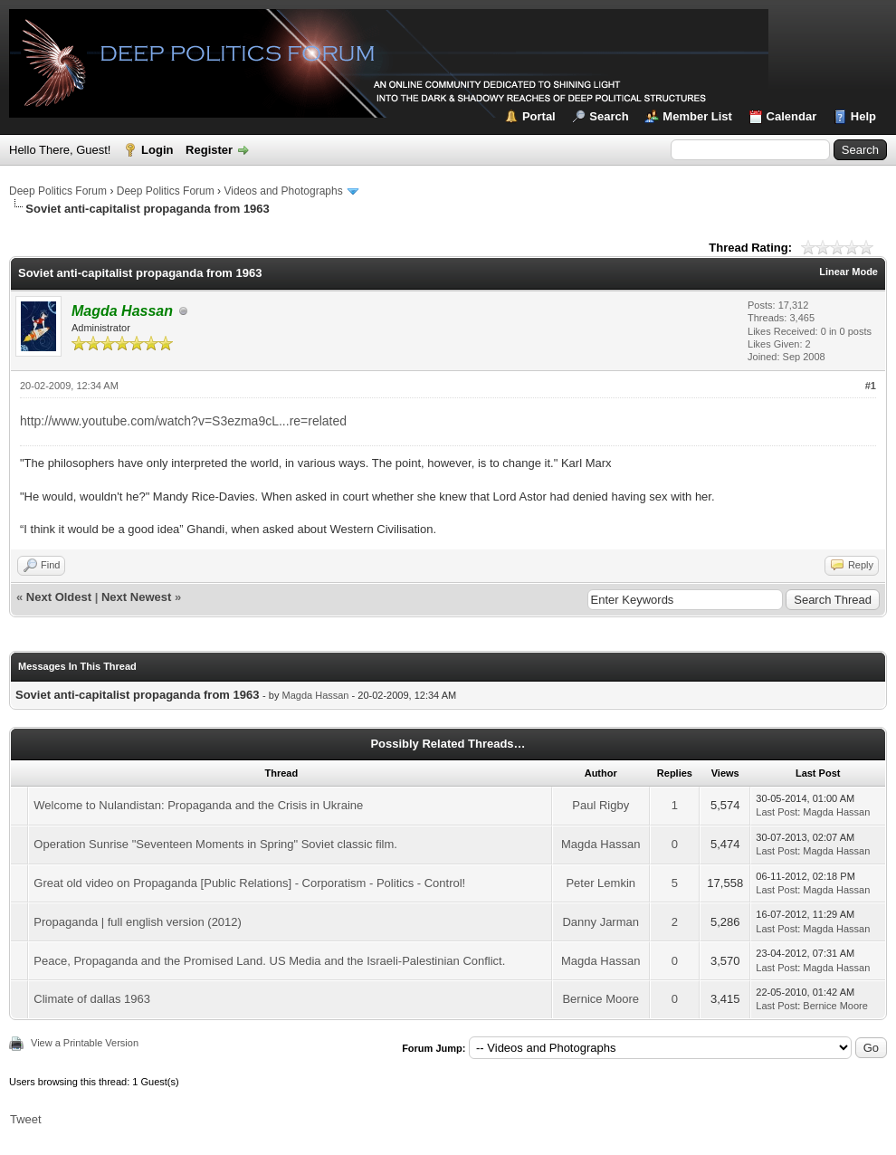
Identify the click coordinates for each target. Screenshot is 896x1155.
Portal (539, 116)
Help (863, 116)
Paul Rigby (600, 805)
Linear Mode (848, 271)
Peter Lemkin (600, 883)
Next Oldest (58, 597)
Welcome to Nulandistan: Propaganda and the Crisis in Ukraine (198, 805)
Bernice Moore (600, 999)
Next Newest (136, 597)
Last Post (776, 812)
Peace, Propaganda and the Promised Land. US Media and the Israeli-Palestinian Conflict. (269, 961)
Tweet (26, 1119)
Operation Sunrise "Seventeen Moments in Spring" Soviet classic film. (215, 844)
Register (209, 150)
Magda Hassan (315, 695)
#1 (870, 385)
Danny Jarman (600, 922)
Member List (697, 116)
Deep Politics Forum (58, 191)
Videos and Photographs (283, 191)
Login (157, 150)
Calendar (792, 116)
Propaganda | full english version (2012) (137, 922)
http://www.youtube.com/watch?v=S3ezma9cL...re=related (183, 421)
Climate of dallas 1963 (91, 999)
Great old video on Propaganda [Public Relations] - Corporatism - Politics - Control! (249, 883)
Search (608, 116)
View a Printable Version (84, 1042)
